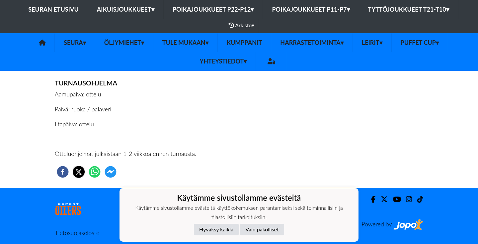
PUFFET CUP (420, 42)
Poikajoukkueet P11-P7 (311, 9)
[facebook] (63, 172)
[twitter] (79, 172)
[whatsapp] (95, 172)
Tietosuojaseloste (77, 232)
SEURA (75, 42)
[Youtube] (394, 199)
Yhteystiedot (223, 61)
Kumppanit (244, 42)
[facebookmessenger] (111, 172)
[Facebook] (370, 199)
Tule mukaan (185, 42)
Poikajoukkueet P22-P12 (213, 9)
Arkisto (242, 25)
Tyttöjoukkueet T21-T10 (408, 9)
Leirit (372, 42)
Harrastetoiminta (312, 42)
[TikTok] (417, 199)
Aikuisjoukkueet (125, 9)
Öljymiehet (124, 42)
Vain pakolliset (262, 229)
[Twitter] (381, 199)
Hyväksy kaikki (216, 229)
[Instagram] (406, 199)
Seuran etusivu (53, 9)
